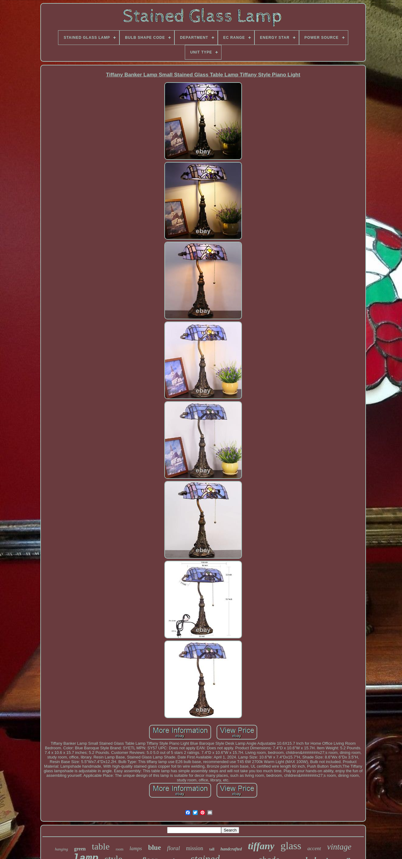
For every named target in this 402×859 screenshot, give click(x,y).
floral (173, 848)
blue (154, 847)
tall (211, 849)
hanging (61, 849)
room (119, 849)
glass (290, 845)
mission (194, 848)
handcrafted (231, 849)
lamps (136, 848)
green (80, 848)
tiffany (261, 845)
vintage (339, 846)
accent (314, 848)
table (100, 846)
